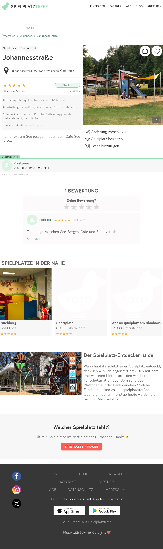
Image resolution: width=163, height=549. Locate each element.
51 (24, 167)
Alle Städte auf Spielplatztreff (87, 521)
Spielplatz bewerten (107, 138)
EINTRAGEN (97, 6)
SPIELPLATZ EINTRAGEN (81, 447)
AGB (52, 489)
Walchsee (26, 36)
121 (32, 167)
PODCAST (50, 473)
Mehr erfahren (109, 399)
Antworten (33, 239)
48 (17, 167)
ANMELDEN (154, 6)
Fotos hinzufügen (105, 145)
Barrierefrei (28, 48)
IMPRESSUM (115, 489)
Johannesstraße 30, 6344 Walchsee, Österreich (43, 71)
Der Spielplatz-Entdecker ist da (118, 355)
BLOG (139, 6)
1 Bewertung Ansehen (14, 90)
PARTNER (115, 6)
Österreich (8, 36)
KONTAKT (68, 481)
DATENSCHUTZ (80, 489)
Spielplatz (9, 48)
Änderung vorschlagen (109, 131)
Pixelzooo (21, 163)
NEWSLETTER (120, 473)
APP (128, 6)
